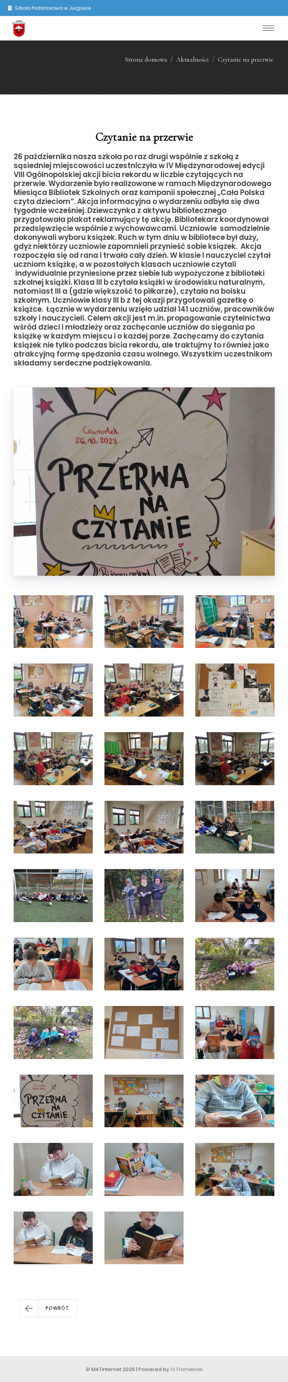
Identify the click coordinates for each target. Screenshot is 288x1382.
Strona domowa (146, 59)
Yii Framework (186, 1369)
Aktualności (192, 59)
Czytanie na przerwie (246, 59)
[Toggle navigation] (268, 28)
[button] (48, 1308)
